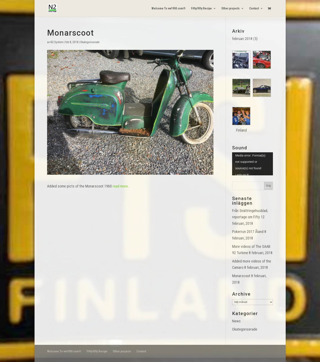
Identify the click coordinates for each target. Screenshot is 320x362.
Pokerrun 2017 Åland (247, 231)
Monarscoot (241, 276)
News (236, 321)
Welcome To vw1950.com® (169, 8)
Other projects (230, 8)
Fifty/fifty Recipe (201, 8)
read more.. (121, 186)
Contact (254, 8)
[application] (252, 163)
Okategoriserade (90, 42)
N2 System (56, 42)
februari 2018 (242, 38)
